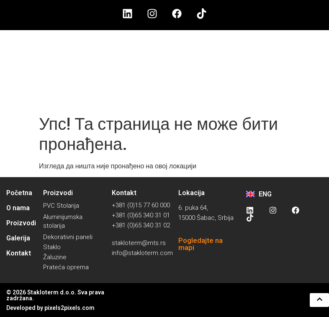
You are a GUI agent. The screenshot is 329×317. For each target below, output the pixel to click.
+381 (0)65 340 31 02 (141, 225)
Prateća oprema (66, 267)
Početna (19, 193)
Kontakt (18, 253)
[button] (317, 300)
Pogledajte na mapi (200, 244)
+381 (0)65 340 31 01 (141, 215)
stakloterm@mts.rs (139, 243)
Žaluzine (55, 257)
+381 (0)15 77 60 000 (141, 205)
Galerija (18, 238)
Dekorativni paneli (68, 237)
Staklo (52, 247)
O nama (18, 208)
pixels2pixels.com (69, 307)
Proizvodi (21, 223)
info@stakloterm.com (142, 253)
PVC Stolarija (61, 205)
